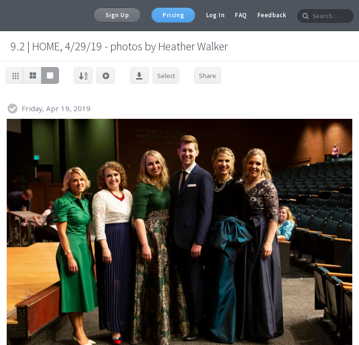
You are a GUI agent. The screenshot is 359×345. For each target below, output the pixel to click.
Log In (215, 15)
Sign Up (117, 15)
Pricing (173, 15)
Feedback (271, 15)
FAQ (240, 15)
